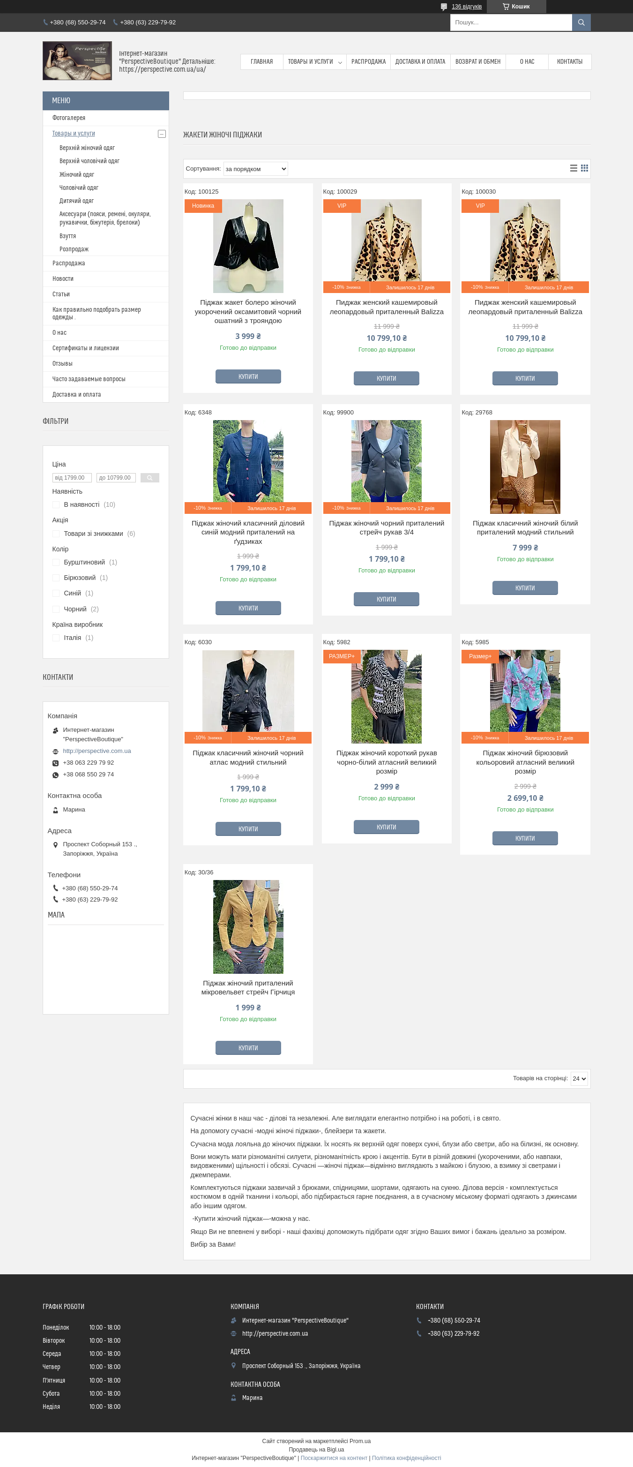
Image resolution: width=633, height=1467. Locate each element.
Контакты (570, 62)
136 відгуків (467, 6)
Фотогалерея (68, 118)
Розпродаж (74, 249)
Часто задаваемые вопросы (89, 379)
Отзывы (62, 364)
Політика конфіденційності (406, 1458)
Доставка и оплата (420, 62)
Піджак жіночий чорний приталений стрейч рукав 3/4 (386, 527)
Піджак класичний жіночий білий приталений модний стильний (525, 527)
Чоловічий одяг (79, 188)
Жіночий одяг (77, 175)
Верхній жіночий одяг (87, 148)
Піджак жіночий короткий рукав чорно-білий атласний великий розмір (386, 762)
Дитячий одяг (77, 201)
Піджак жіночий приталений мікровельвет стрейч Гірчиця (248, 987)
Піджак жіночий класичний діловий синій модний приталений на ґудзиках (248, 532)
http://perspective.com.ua (97, 750)
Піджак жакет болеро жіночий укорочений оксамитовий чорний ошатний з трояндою (248, 311)
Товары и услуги (310, 62)
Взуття (68, 236)
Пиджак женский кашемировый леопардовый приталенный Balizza (387, 307)
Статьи (61, 294)
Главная (262, 62)
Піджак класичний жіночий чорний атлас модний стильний (248, 757)
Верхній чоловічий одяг (89, 161)
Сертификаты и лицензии (85, 348)
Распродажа (368, 62)
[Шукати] (581, 22)
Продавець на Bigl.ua (316, 1449)
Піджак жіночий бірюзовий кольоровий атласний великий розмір (525, 762)
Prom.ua (360, 1441)
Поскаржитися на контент (334, 1458)
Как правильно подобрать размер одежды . (96, 313)
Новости (63, 279)
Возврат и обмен (478, 62)
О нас (527, 62)
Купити (248, 377)
